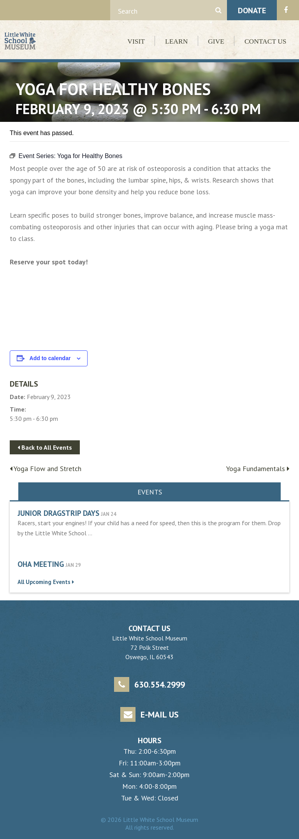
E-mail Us (149, 714)
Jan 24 (108, 514)
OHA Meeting (41, 564)
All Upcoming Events (46, 582)
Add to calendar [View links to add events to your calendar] (50, 358)
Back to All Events (45, 447)
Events (149, 491)
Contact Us (265, 41)
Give (216, 41)
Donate (252, 10)
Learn (176, 41)
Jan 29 (73, 565)
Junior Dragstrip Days (58, 513)
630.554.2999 (149, 684)
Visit (136, 41)
